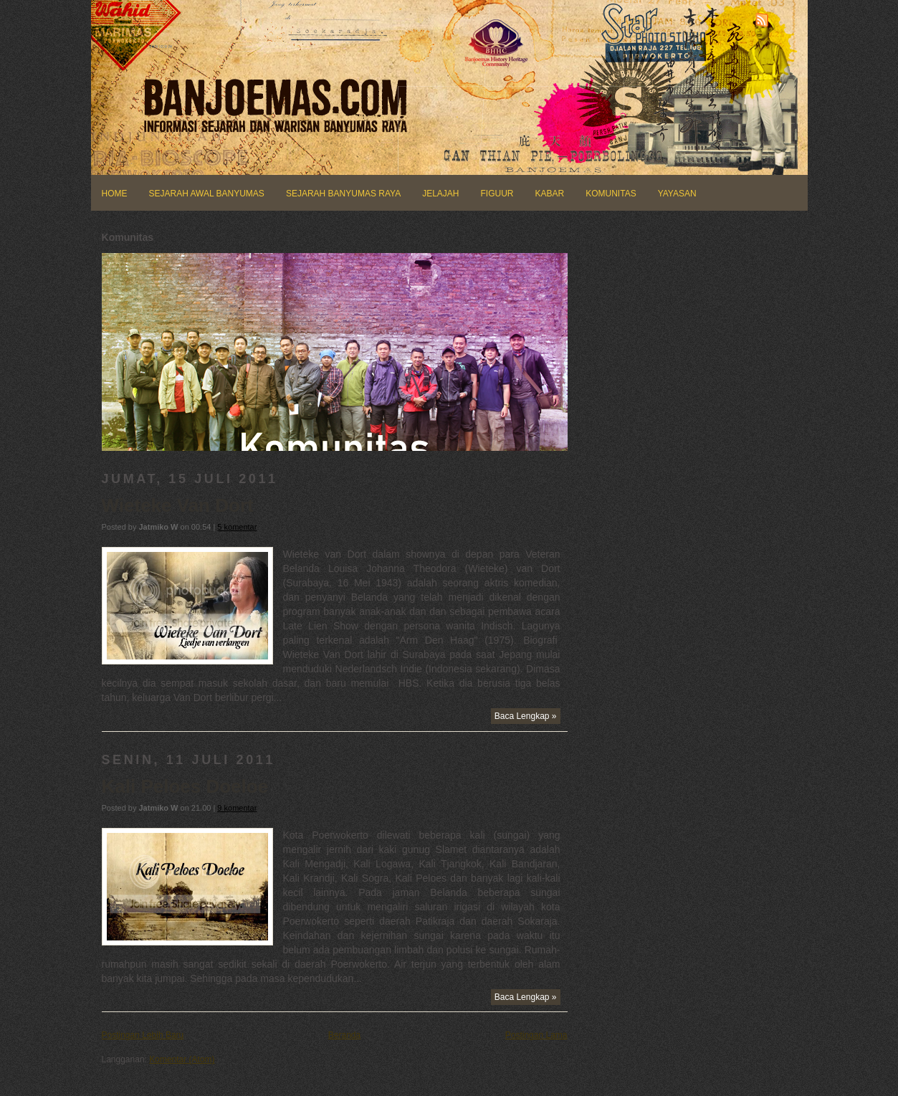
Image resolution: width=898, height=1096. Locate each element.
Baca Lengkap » (526, 716)
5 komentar (237, 527)
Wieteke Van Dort (178, 505)
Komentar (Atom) (181, 1059)
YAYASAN (677, 194)
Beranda (344, 1035)
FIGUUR (497, 194)
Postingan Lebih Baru (143, 1035)
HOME (115, 194)
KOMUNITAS (611, 194)
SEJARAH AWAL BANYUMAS (206, 194)
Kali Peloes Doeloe (185, 786)
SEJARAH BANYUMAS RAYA (343, 194)
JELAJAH (440, 194)
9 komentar (237, 808)
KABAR (550, 194)
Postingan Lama (536, 1035)
